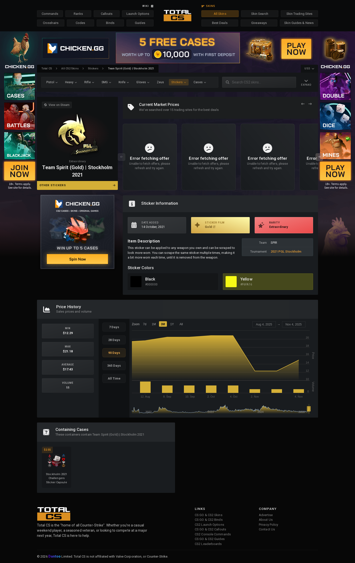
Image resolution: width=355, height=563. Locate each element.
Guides (140, 23)
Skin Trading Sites (299, 14)
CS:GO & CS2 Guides (210, 539)
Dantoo (55, 557)
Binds (110, 23)
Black (150, 279)
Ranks (78, 14)
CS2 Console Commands (213, 534)
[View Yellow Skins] (231, 281)
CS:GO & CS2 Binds (209, 520)
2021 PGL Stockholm (286, 251)
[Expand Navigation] (306, 82)
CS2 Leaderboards (208, 544)
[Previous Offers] (303, 104)
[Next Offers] (310, 104)
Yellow (246, 279)
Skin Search (259, 14)
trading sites (183, 110)
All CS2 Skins (69, 68)
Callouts (107, 14)
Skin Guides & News (299, 23)
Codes (80, 23)
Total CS (46, 68)
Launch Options (137, 14)
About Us (266, 520)
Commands (50, 14)
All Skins (220, 14)
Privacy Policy (268, 524)
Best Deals (220, 23)
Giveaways (259, 23)
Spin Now (77, 259)
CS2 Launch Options (209, 524)
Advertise (266, 515)
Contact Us (267, 529)
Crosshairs (50, 23)
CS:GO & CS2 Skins (208, 515)
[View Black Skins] (136, 281)
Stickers (93, 68)
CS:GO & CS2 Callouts (210, 529)
